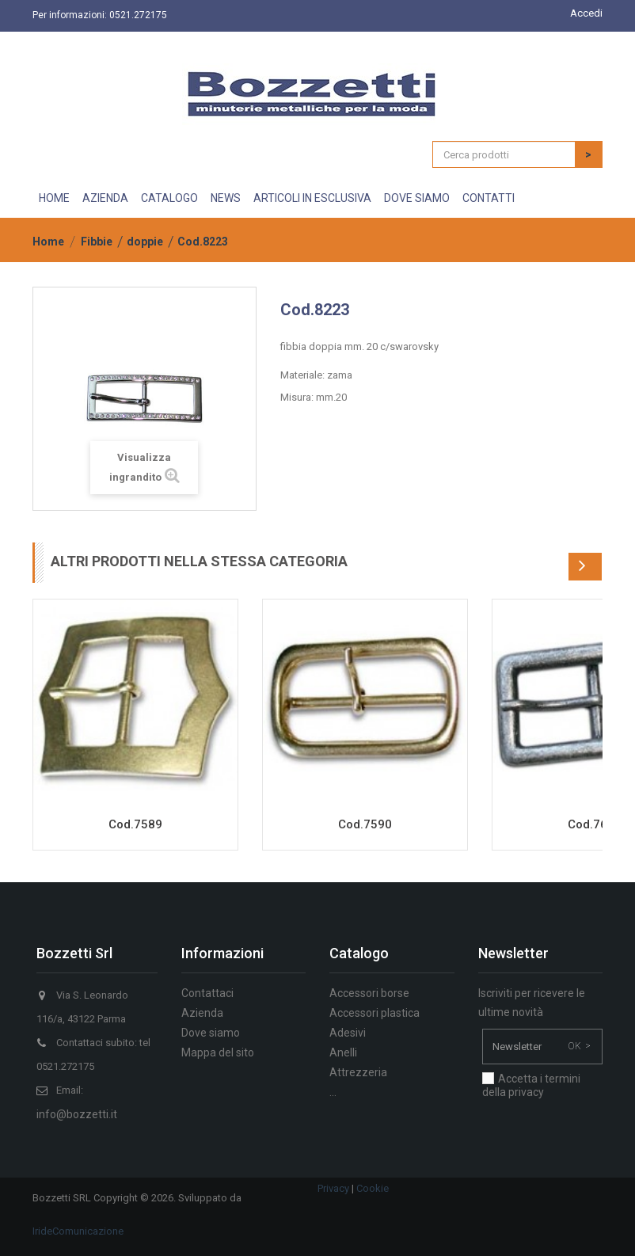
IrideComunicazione (78, 1231)
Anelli (343, 1052)
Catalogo (169, 198)
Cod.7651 (595, 824)
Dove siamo (417, 198)
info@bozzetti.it (76, 1114)
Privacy (333, 1188)
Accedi (586, 13)
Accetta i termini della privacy (531, 1085)
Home (54, 198)
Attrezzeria (358, 1072)
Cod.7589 (135, 824)
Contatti (488, 198)
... (333, 1092)
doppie (145, 241)
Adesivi (347, 1032)
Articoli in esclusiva (312, 198)
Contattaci (207, 993)
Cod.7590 (365, 824)
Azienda (105, 198)
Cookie (372, 1188)
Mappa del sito (217, 1052)
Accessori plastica (374, 1013)
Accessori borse (369, 993)
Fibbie (96, 241)
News (226, 198)
